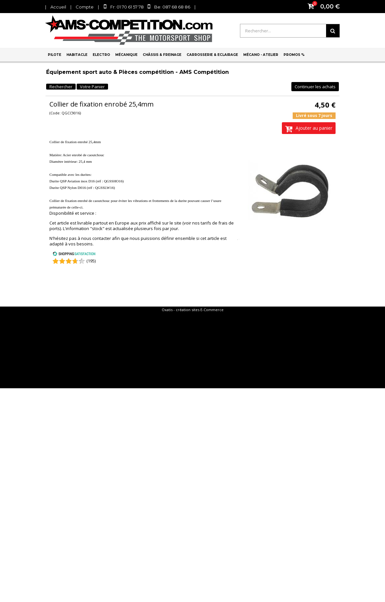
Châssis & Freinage (162, 55)
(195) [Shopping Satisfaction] (91, 261)
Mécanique (126, 55)
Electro (101, 55)
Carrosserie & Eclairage (212, 55)
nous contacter (96, 238)
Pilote (54, 55)
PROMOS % (294, 55)
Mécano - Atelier (260, 55)
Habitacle (76, 55)
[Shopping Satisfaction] (74, 255)
